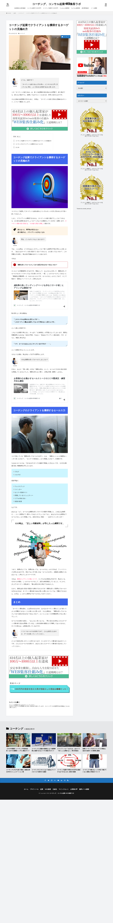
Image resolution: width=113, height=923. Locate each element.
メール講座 (94, 8)
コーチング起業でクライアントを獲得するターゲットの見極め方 (41, 13)
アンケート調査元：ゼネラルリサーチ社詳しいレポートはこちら (92, 135)
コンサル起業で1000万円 (34, 8)
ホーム (26, 789)
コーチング (21, 13)
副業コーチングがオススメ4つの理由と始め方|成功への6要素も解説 (94, 749)
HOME (9, 13)
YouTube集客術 (75, 8)
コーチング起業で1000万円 (50, 8)
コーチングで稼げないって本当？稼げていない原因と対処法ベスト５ (94, 771)
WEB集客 (48, 789)
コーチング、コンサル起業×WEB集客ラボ (56, 4)
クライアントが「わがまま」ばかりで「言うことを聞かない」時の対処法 (68, 749)
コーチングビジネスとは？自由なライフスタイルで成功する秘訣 (44, 771)
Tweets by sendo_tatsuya (84, 208)
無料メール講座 (84, 789)
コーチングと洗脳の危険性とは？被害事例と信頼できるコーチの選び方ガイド (44, 749)
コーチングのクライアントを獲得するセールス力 (28, 144)
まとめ (16, 147)
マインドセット (64, 789)
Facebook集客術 (64, 8)
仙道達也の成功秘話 (19, 8)
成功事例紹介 (85, 8)
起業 (15, 13)
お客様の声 (73, 789)
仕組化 (55, 789)
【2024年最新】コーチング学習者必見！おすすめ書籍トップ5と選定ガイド (17, 749)
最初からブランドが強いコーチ (27, 579)
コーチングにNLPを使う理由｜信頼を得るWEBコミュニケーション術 (18, 771)
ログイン (24, 705)
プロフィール (34, 789)
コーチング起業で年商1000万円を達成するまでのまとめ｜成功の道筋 (68, 771)
